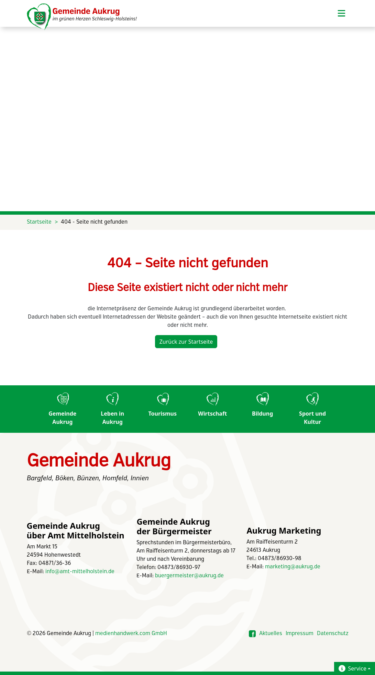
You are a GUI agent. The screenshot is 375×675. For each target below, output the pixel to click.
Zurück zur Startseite (186, 341)
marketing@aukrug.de (292, 567)
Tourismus (162, 404)
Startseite (39, 222)
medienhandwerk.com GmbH (131, 633)
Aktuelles (270, 633)
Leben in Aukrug (112, 409)
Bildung (262, 404)
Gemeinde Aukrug (62, 409)
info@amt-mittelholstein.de (79, 572)
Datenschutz (333, 633)
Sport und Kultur (312, 409)
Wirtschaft (212, 404)
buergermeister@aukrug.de (189, 576)
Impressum (299, 633)
